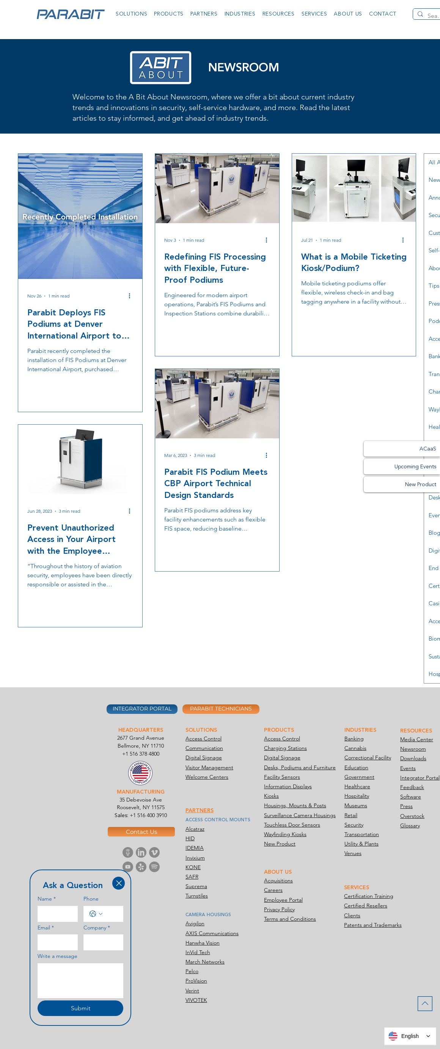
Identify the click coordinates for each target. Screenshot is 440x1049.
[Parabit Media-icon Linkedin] (141, 852)
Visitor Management (209, 767)
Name (47, 899)
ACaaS (428, 449)
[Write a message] (80, 981)
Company (96, 928)
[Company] (101, 942)
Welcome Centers (206, 776)
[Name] (55, 913)
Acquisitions (278, 880)
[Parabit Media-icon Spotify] (154, 867)
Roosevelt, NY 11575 (141, 807)
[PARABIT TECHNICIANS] (220, 709)
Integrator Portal (420, 777)
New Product (420, 484)
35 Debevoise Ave (140, 799)
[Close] (118, 883)
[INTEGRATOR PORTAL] (142, 709)
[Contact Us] (141, 831)
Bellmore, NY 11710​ (141, 745)
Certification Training (368, 896)
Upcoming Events (415, 467)
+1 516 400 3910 (148, 815)
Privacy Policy (279, 909)
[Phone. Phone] (111, 913)
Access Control (203, 738)
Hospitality (356, 795)
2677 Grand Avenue (140, 737)
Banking (354, 738)
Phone (91, 898)
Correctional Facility (367, 757)
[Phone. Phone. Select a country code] (96, 913)
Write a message (57, 956)
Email (46, 928)
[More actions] (132, 296)
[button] (131, 14)
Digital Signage (203, 757)
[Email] (55, 942)
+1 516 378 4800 (140, 753)
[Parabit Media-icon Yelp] (141, 867)
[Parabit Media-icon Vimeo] (154, 852)
